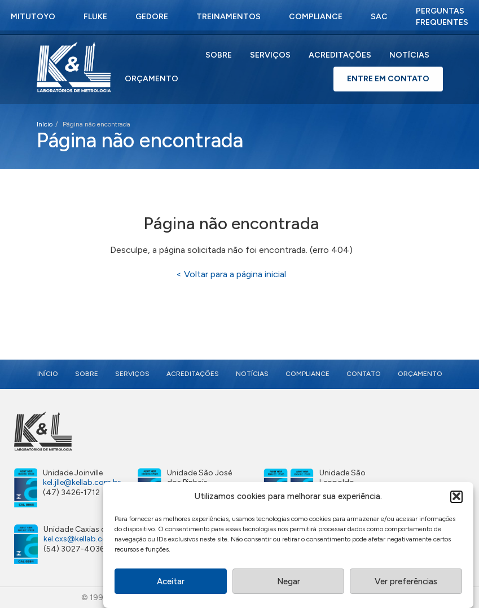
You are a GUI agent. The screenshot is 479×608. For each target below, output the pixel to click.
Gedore (151, 16)
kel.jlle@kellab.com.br (82, 482)
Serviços (270, 55)
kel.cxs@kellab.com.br (83, 539)
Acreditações (340, 55)
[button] (456, 498)
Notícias (409, 55)
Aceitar (170, 583)
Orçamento (151, 79)
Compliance (315, 16)
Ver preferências (406, 583)
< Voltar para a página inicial (231, 274)
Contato (363, 374)
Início (44, 124)
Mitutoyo (33, 16)
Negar (288, 583)
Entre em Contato (388, 79)
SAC (379, 16)
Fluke (95, 16)
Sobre (218, 55)
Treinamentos (228, 16)
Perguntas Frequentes (442, 16)
